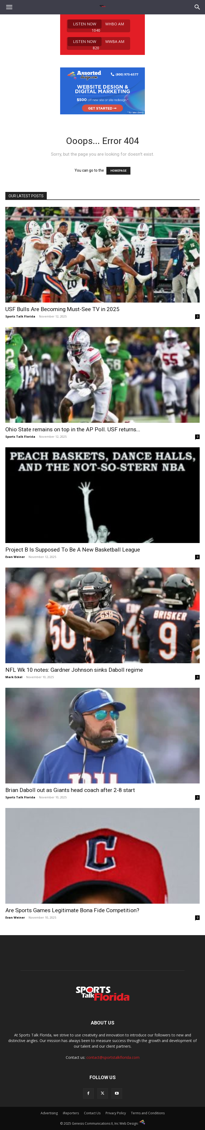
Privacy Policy (116, 1113)
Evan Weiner (15, 557)
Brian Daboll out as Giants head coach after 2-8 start (70, 790)
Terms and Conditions (148, 1113)
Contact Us (92, 1113)
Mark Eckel (13, 677)
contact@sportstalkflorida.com (113, 1057)
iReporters (71, 1113)
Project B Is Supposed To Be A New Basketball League (72, 549)
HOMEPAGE (118, 170)
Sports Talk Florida (20, 316)
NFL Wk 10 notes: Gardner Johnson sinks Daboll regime (74, 670)
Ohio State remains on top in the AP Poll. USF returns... (72, 429)
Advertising (49, 1113)
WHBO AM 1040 (96, 25)
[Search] (197, 7)
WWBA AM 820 (96, 43)
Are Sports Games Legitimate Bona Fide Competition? (72, 910)
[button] (9, 7)
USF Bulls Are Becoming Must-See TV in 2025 (62, 309)
